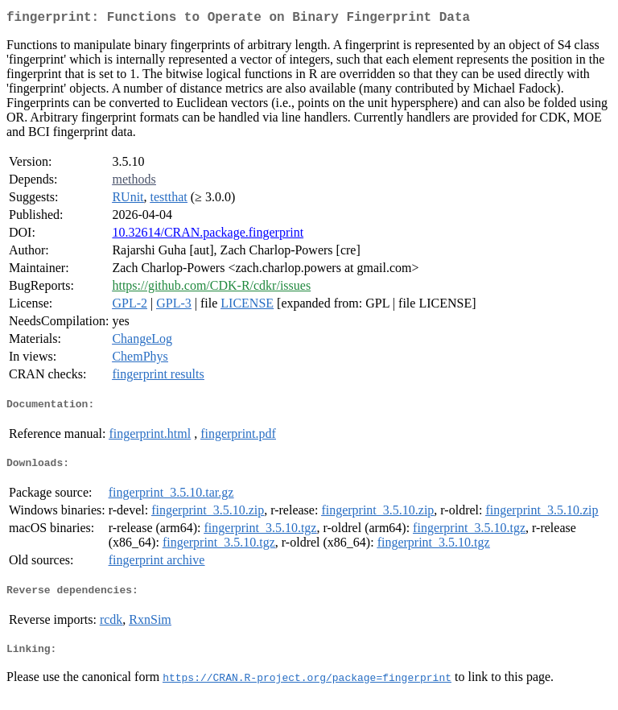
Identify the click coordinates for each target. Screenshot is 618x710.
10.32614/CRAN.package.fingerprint (207, 235)
